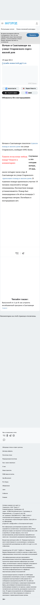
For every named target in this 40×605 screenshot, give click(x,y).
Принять (32, 35)
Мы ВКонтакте (6, 478)
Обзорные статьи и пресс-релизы (12, 447)
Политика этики (7, 455)
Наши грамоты (6, 470)
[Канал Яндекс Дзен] (11, 92)
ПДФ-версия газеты (8, 474)
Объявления (6, 485)
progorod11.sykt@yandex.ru (10, 523)
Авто (3, 489)
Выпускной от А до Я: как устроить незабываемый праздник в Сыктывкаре (20, 305)
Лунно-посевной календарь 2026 (27, 29)
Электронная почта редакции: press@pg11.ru (15, 517)
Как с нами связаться (8, 462)
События (5, 493)
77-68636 (19, 550)
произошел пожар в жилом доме (17, 178)
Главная (4, 497)
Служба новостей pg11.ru (14, 63)
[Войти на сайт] (37, 23)
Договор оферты (7, 451)
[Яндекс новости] (29, 88)
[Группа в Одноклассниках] (7, 435)
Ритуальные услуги (7, 29)
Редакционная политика (9, 459)
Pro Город (5, 482)
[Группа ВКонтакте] (11, 88)
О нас (4, 466)
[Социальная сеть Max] (29, 92)
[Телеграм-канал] (10, 435)
